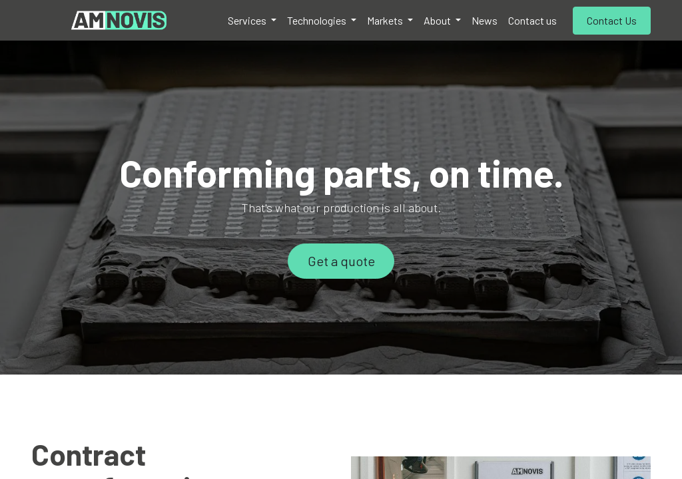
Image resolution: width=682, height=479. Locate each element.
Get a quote (341, 261)
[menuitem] (252, 20)
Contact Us (612, 20)
